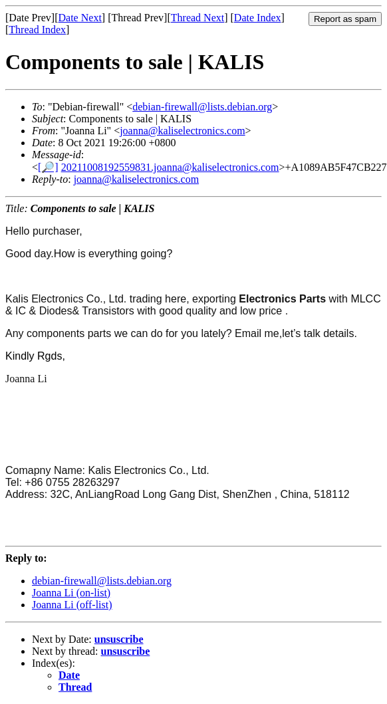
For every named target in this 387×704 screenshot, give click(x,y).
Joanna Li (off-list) (72, 604)
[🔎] (48, 167)
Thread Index (37, 29)
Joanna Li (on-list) (71, 592)
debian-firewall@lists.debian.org (202, 106)
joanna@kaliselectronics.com (182, 130)
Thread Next (197, 17)
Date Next (80, 17)
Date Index (257, 17)
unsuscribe (119, 639)
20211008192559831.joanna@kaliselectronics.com (170, 167)
